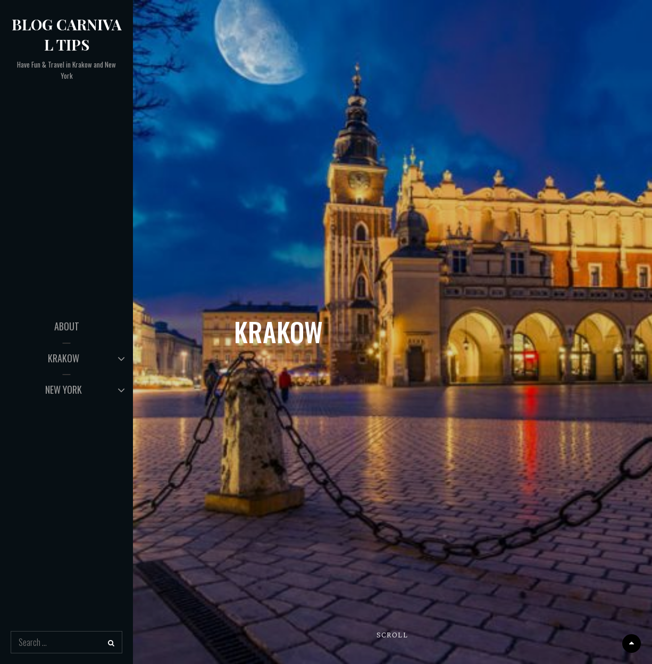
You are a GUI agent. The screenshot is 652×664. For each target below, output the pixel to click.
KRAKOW (63, 358)
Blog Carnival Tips (67, 34)
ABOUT (66, 326)
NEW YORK (63, 389)
